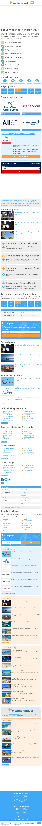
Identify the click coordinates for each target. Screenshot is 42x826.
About (17, 797)
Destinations (29, 83)
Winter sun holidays (29, 415)
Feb (11, 89)
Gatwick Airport (28, 452)
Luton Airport (7, 456)
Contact (17, 799)
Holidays (5, 521)
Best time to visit (4, 83)
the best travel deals (14, 716)
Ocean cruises (27, 526)
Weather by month (13, 83)
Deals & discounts (37, 83)
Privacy (17, 800)
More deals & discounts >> (8, 595)
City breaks (6, 415)
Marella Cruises (28, 434)
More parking (4, 461)
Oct (24, 92)
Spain (24, 813)
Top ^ (2, 485)
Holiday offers (7, 432)
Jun (37, 89)
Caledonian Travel (29, 439)
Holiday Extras (28, 435)
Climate (17, 816)
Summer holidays (8, 422)
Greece (25, 812)
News (17, 805)
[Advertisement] (21, 16)
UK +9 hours (24, 494)
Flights (5, 523)
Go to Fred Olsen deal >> (21, 159)
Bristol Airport (7, 454)
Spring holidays (7, 420)
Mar (17, 89)
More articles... (5, 645)
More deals (4, 444)
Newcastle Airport (29, 456)
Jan (4, 89)
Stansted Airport (8, 452)
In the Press (23, 803)
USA (24, 816)
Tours (25, 531)
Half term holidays (8, 419)
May (31, 89)
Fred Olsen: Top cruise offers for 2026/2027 (18, 136)
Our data (25, 797)
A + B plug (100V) (25, 502)
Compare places (28, 420)
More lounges (4, 477)
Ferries (5, 531)
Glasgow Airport (28, 454)
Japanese (23, 497)
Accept (39, 822)
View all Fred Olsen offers (35, 161)
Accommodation (28, 523)
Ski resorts (27, 422)
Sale (6, 145)
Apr (24, 89)
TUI (4, 439)
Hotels (25, 521)
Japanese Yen (24, 500)
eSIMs (5, 529)
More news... (5, 767)
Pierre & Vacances (29, 437)
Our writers (25, 799)
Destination (5, 169)
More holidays (4, 425)
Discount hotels (7, 437)
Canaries (25, 810)
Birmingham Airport (9, 458)
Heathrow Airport (29, 467)
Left (22, 505)
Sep (17, 92)
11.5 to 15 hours (25, 492)
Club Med (26, 441)
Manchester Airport (8, 451)
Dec (38, 92)
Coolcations (27, 419)
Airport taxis (6, 526)
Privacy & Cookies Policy (10, 824)
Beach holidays (7, 413)
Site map (18, 802)
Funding (25, 801)
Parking (17, 814)
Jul (4, 92)
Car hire (5, 528)
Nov (31, 92)
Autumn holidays (28, 413)
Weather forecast (20, 83)
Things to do (27, 529)
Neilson (26, 432)
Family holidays (7, 417)
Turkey (24, 814)
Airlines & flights (7, 435)
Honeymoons (27, 417)
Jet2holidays (6, 441)
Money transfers (8, 533)
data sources (25, 207)
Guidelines (25, 800)
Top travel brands (8, 434)
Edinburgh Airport (29, 451)
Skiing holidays (28, 528)
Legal (17, 801)
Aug (11, 92)
